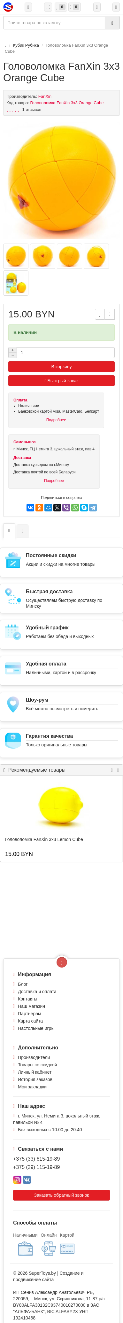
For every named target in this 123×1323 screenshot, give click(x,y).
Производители (34, 1057)
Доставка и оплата (37, 991)
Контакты (27, 998)
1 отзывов (32, 109)
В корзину (61, 366)
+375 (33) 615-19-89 (36, 1159)
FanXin (44, 96)
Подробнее (56, 420)
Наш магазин (31, 1006)
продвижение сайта (33, 1279)
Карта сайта (30, 1020)
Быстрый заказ (62, 380)
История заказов (35, 1079)
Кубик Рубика (26, 45)
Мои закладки (32, 1086)
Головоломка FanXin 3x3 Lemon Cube (44, 839)
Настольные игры (36, 1028)
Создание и (71, 1273)
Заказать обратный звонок (61, 1195)
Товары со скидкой (37, 1064)
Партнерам (29, 1013)
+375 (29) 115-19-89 (36, 1167)
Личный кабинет (34, 1072)
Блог (22, 984)
